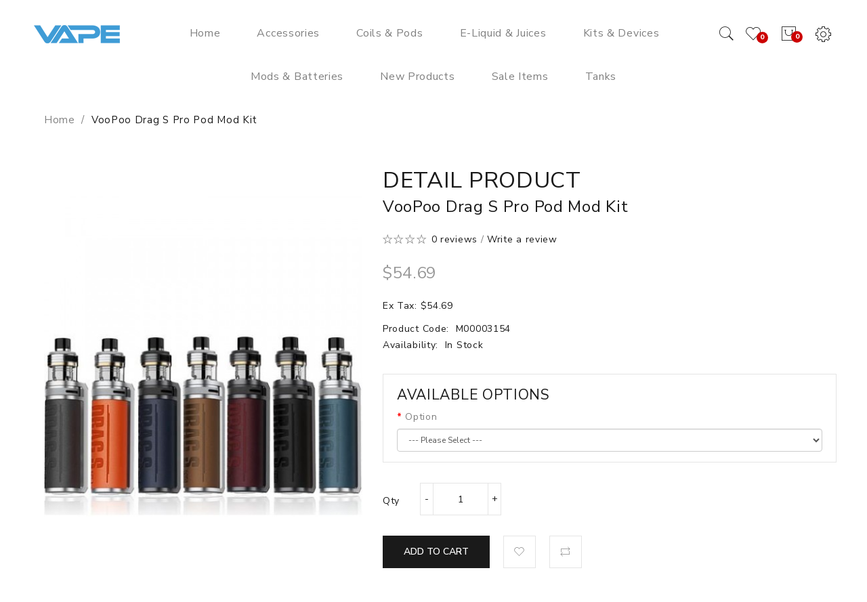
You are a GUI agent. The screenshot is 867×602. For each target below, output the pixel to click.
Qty (391, 500)
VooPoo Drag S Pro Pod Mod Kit (174, 120)
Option (421, 416)
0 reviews (454, 239)
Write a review (522, 239)
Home (59, 120)
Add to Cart (436, 551)
